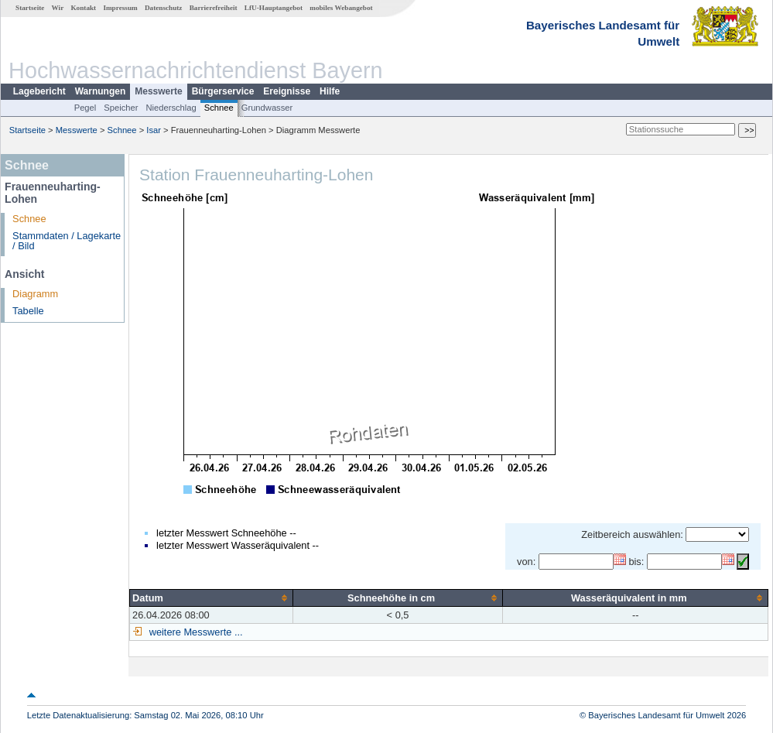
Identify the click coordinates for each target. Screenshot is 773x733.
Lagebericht (39, 91)
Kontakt (83, 8)
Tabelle (28, 311)
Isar (153, 130)
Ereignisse (286, 91)
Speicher (121, 107)
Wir (58, 8)
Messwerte (158, 91)
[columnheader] (211, 597)
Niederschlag (170, 107)
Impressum (120, 8)
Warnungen (100, 91)
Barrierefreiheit (214, 8)
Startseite (29, 8)
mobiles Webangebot (341, 8)
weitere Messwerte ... (194, 632)
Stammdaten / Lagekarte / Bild (66, 241)
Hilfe (330, 91)
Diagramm (35, 294)
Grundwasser (267, 107)
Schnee (219, 107)
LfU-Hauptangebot (274, 8)
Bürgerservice (223, 91)
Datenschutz (164, 8)
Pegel (85, 107)
